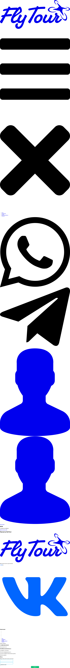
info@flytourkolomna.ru (5, 648)
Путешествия (3, 632)
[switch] (0, 665)
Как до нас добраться (4, 635)
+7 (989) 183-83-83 (4, 645)
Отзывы (3, 640)
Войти (35, 667)
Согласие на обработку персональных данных (8, 653)
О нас (2, 631)
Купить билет (2, 524)
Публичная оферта (3, 655)
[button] (35, 120)
